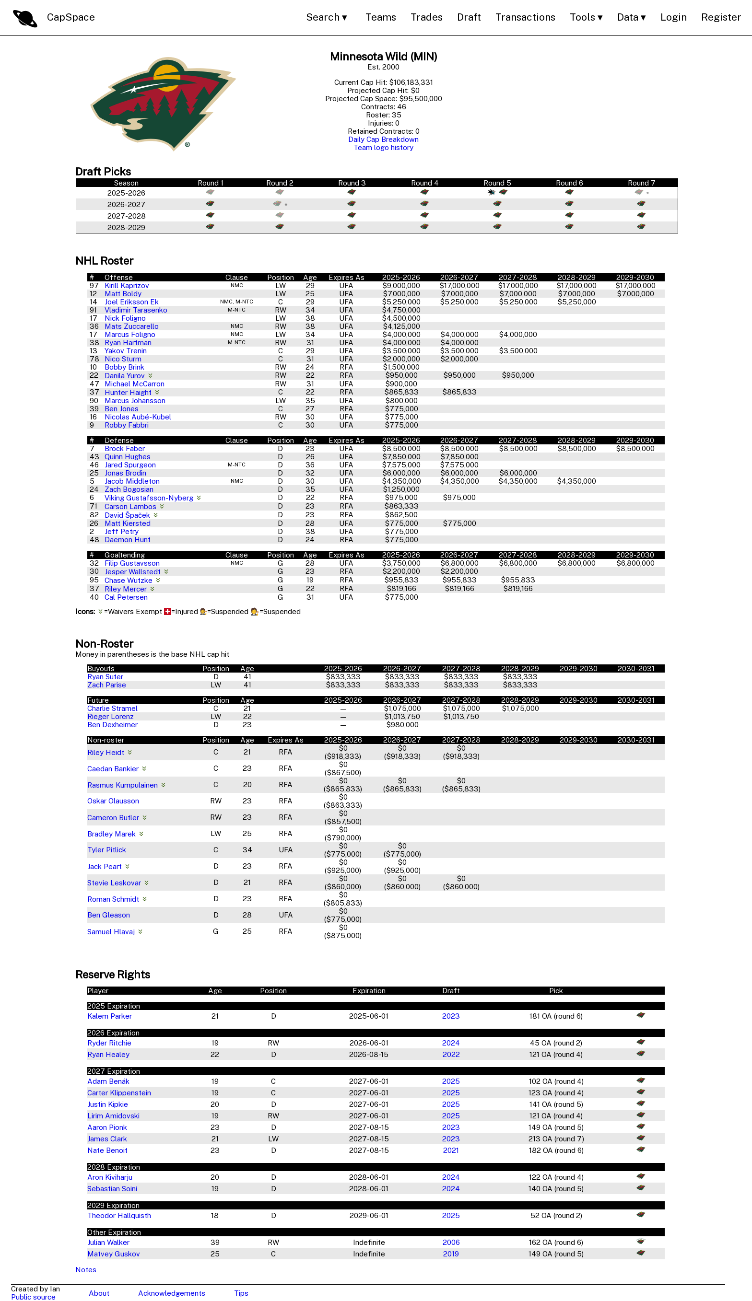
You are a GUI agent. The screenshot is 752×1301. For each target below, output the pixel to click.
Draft (469, 17)
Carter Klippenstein (119, 1093)
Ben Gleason (108, 915)
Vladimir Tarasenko (136, 310)
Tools (582, 17)
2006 (451, 1242)
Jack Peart (104, 866)
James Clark (107, 1139)
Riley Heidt (105, 752)
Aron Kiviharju (109, 1177)
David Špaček (128, 515)
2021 (451, 1150)
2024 (451, 1043)
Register (721, 17)
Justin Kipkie (107, 1104)
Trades (427, 17)
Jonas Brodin (125, 473)
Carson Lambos (131, 506)
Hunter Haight (129, 392)
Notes (85, 1270)
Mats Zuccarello (132, 326)
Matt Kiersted (128, 523)
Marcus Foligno (130, 334)
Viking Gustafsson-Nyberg (150, 498)
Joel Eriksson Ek (132, 302)
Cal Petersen (126, 597)
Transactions (525, 17)
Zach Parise (106, 685)
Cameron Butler (113, 817)
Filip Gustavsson (132, 563)
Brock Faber (125, 448)
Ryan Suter (105, 677)
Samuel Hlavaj (111, 932)
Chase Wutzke (129, 580)
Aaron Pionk (107, 1127)
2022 (451, 1054)
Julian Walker (108, 1242)
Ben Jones (122, 409)
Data (627, 17)
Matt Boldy (123, 294)
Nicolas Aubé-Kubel (138, 417)
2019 (451, 1254)
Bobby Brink (124, 367)
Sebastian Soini (112, 1189)
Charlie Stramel (112, 708)
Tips (241, 1293)
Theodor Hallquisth (119, 1215)
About (99, 1293)
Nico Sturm (123, 359)
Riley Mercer (127, 589)
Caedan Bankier (113, 769)
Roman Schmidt (113, 899)
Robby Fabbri (127, 425)
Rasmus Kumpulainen (122, 785)
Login (673, 17)
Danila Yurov (126, 376)
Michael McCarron (134, 384)
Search (323, 17)
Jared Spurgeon (130, 465)
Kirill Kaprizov (127, 285)
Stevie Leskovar (114, 883)
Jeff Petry (122, 531)
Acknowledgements (171, 1293)
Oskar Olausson (113, 801)
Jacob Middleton (132, 481)
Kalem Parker (109, 1016)
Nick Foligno (125, 318)
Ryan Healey (108, 1054)
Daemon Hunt (128, 539)
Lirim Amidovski (113, 1116)
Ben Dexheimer (112, 724)
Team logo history (383, 147)
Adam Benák (108, 1081)
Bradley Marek (111, 834)
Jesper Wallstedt (134, 572)
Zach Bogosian (129, 489)
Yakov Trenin (126, 351)
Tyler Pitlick (106, 850)
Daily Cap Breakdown (383, 139)
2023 (451, 1016)
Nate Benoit (107, 1150)
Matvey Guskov (113, 1254)
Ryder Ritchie (109, 1043)
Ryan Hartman (128, 342)
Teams (380, 17)
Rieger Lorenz (110, 716)
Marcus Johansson (135, 400)
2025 (451, 1081)
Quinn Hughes (128, 457)
